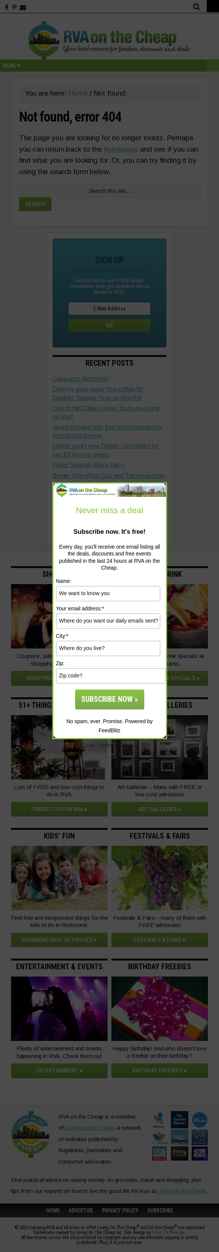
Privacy (128, 745)
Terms (104, 745)
